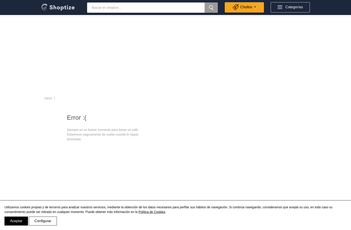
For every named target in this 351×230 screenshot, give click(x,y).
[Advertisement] (175, 48)
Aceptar (16, 221)
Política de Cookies (151, 212)
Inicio (48, 98)
